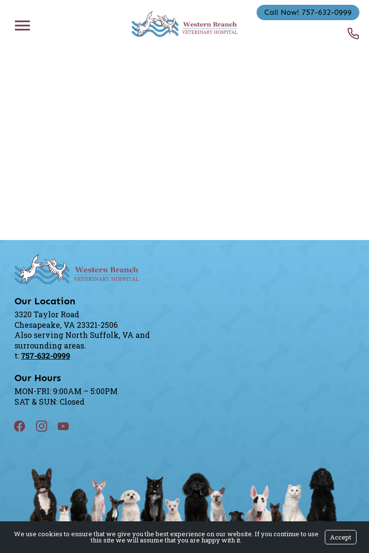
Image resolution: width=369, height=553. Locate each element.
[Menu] (22, 25)
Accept (340, 537)
